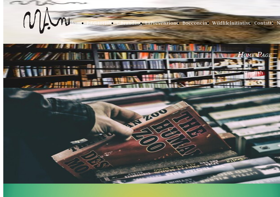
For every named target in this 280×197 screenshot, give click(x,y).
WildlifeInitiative (231, 23)
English (254, 72)
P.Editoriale (100, 23)
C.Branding (129, 23)
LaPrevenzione (162, 23)
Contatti (263, 23)
